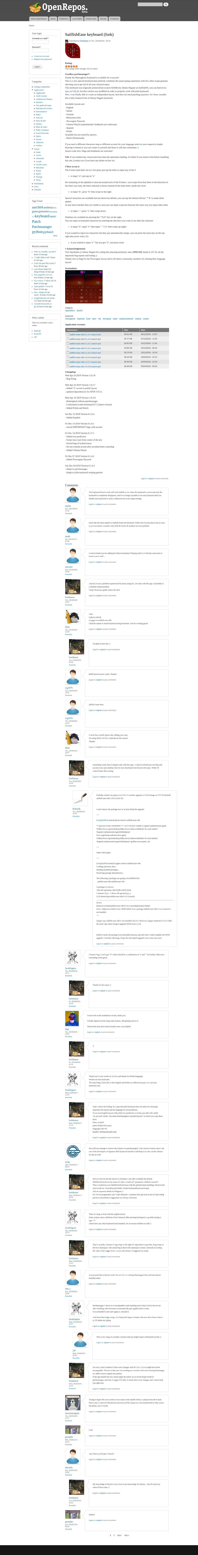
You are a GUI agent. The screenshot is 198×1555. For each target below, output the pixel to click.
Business (39, 102)
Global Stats (91, 19)
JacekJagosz (70, 968)
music (53, 216)
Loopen (146, 319)
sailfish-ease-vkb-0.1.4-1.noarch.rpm (85, 334)
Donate (103, 19)
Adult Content (41, 96)
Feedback (114, 19)
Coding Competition (42, 87)
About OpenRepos (39, 19)
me (141, 144)
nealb (67, 536)
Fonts (36, 187)
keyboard (42, 216)
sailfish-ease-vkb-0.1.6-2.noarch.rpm (85, 353)
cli (55, 208)
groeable (69, 1437)
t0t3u (67, 627)
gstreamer (43, 211)
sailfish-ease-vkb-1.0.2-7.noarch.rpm (85, 362)
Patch (36, 221)
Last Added (77, 19)
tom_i (67, 1288)
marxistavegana (72, 1413)
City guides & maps (43, 105)
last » (127, 1535)
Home (31, 25)
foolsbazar (84, 41)
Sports (38, 136)
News (53, 19)
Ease (88, 319)
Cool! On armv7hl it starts (44, 263)
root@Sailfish (102, 820)
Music (38, 115)
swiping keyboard (126, 319)
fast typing (107, 319)
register (151, 478)
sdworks (69, 567)
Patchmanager (42, 227)
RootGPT (37, 334)
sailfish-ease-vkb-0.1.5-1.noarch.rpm (85, 343)
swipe (115, 319)
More (55, 236)
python (37, 232)
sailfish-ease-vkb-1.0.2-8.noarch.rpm (85, 366)
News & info (41, 121)
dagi (67, 1029)
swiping (138, 319)
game (35, 211)
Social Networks (42, 133)
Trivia (38, 180)
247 (35, 337)
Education (40, 168)
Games (36, 149)
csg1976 (69, 688)
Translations (38, 184)
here (79, 151)
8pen (94, 319)
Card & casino (41, 165)
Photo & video (41, 127)
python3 (48, 232)
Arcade (38, 161)
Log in (143, 478)
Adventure (40, 158)
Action (38, 155)
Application (40, 93)
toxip (67, 1162)
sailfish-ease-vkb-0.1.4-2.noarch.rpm (85, 339)
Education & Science (44, 108)
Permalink (68, 513)
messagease (70, 319)
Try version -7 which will (44, 281)
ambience (49, 207)
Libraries (37, 190)
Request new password (43, 59)
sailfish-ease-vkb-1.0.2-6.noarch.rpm (85, 357)
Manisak (37, 331)
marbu (68, 506)
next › (119, 1535)
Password (36, 47)
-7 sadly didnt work (41, 257)
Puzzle (38, 171)
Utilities (39, 146)
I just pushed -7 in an (42, 286)
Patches (39, 124)
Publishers (63, 19)
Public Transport (42, 130)
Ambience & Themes (44, 99)
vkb (99, 319)
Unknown (39, 142)
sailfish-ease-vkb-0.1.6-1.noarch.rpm (85, 348)
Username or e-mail (40, 38)
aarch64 (37, 207)
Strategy (39, 177)
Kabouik (77, 809)
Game (38, 152)
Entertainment (41, 112)
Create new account (41, 56)
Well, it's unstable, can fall (44, 252)
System (39, 139)
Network (39, 118)
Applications (39, 90)
